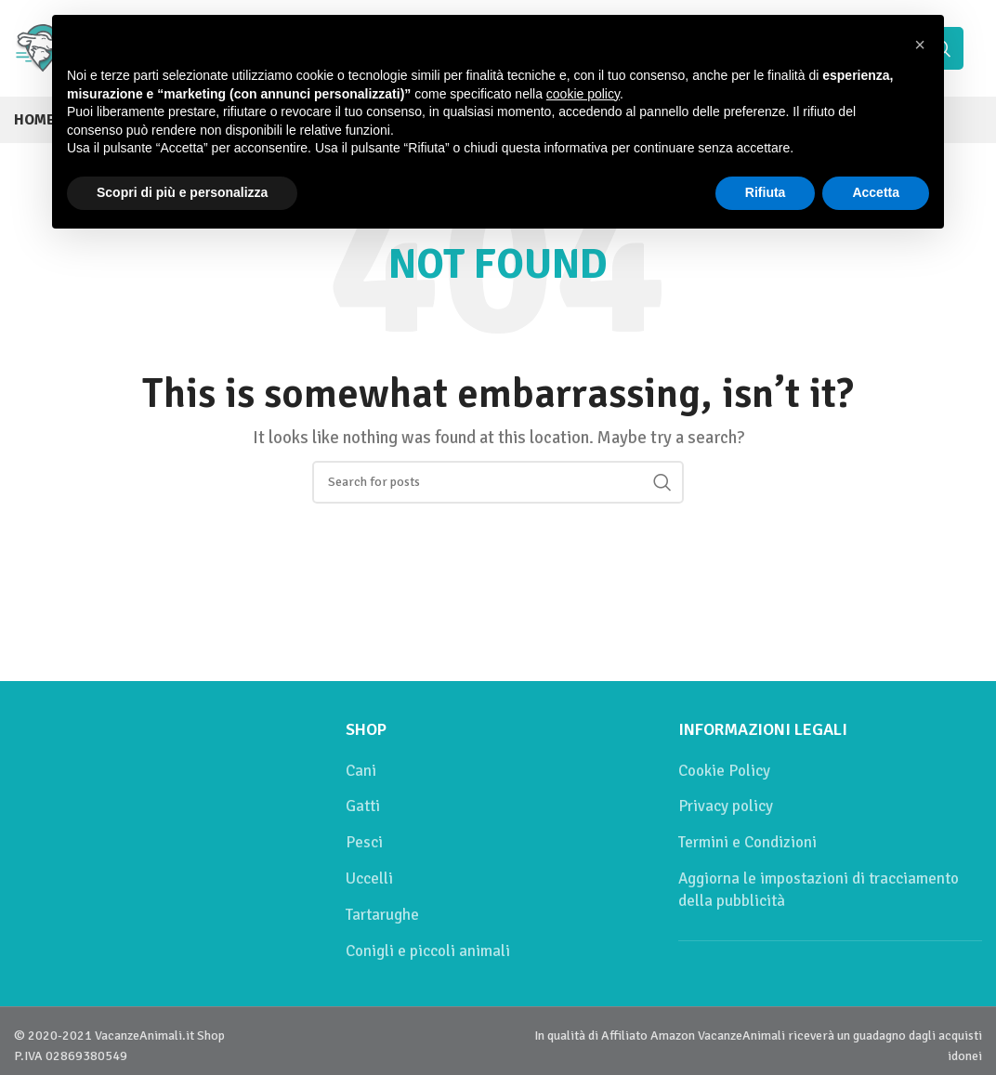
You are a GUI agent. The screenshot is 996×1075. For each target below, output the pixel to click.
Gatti (363, 806)
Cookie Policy (724, 770)
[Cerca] (498, 482)
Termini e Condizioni (747, 842)
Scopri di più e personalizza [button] (182, 192)
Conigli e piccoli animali (428, 951)
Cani (361, 770)
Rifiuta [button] (765, 192)
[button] (920, 44)
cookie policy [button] (583, 93)
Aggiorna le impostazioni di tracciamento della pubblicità (818, 890)
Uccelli (369, 878)
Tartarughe (382, 914)
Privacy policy (725, 806)
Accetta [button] (875, 192)
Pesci (364, 842)
